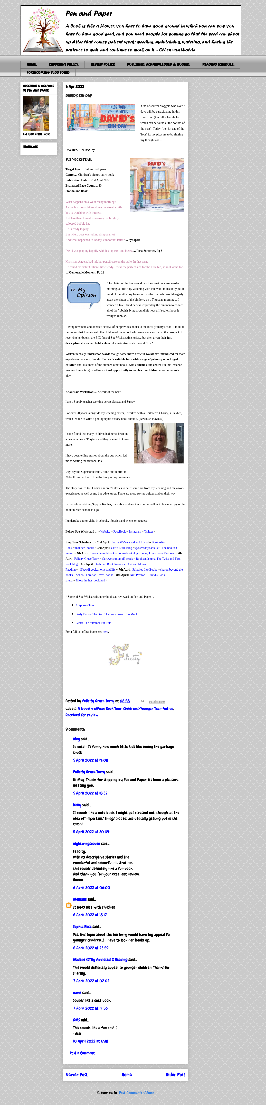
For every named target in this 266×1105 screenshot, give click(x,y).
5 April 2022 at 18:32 (90, 793)
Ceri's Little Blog (121, 548)
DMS (76, 1020)
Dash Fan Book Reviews (109, 564)
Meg (76, 739)
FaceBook (119, 531)
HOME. (32, 64)
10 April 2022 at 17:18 (90, 1041)
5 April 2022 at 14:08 (90, 760)
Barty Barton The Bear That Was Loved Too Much (107, 614)
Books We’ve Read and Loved (130, 542)
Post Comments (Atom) (136, 1092)
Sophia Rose (82, 926)
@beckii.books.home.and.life (98, 569)
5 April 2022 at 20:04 (91, 831)
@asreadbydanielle (147, 548)
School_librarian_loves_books (94, 575)
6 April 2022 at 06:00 (91, 887)
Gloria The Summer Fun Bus (93, 623)
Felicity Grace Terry (86, 558)
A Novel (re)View (91, 708)
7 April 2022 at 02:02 (91, 980)
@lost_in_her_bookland (90, 580)
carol (77, 992)
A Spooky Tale (85, 605)
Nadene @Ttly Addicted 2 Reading (100, 959)
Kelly (77, 805)
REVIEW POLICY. (103, 64)
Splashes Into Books (144, 569)
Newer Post (76, 1075)
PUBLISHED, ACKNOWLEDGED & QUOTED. (158, 64)
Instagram (135, 531)
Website (105, 531)
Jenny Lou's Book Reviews (157, 553)
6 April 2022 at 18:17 (90, 914)
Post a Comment (82, 1053)
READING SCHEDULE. (218, 64)
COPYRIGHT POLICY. (63, 64)
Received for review (81, 715)
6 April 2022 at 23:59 (90, 948)
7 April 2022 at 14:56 (90, 1008)
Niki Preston (137, 575)
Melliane (80, 899)
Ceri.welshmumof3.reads (117, 558)
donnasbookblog (128, 553)
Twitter (148, 531)
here (105, 631)
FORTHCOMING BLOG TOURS (48, 72)
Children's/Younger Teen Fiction (148, 708)
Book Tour (114, 708)
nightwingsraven (86, 843)
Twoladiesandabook (102, 553)
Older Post (175, 1075)
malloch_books (84, 548)
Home (127, 1075)
